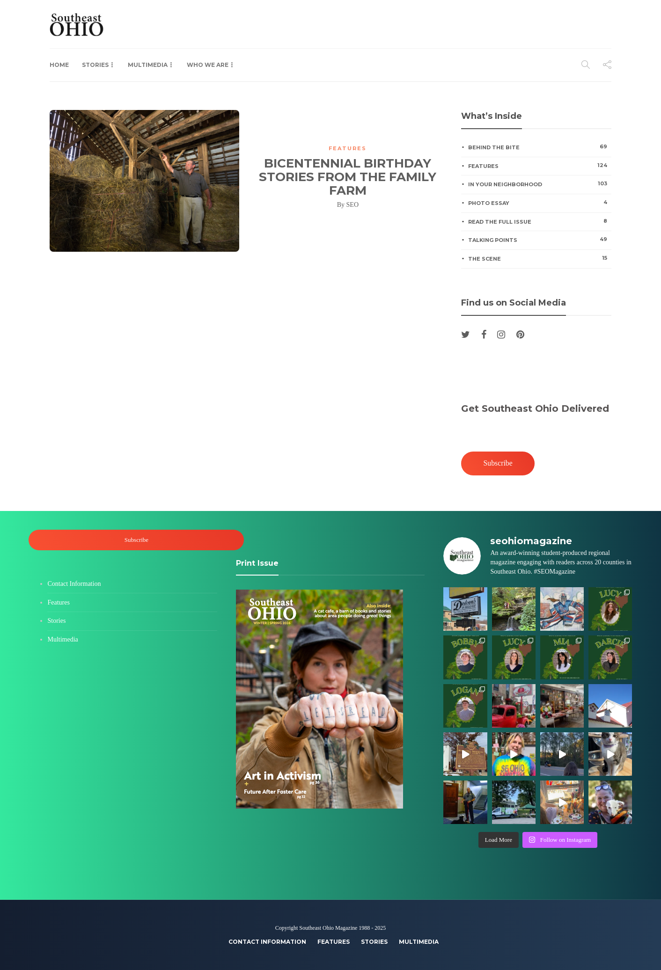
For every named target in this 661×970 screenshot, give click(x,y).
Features (348, 148)
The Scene (539, 258)
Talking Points (539, 239)
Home (59, 64)
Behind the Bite (539, 147)
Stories (95, 64)
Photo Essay (539, 202)
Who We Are (207, 64)
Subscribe (498, 463)
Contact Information (74, 583)
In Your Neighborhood (539, 184)
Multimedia (148, 64)
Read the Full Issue (539, 221)
